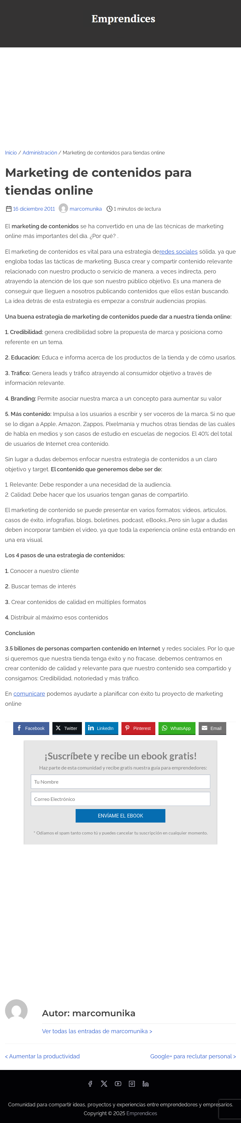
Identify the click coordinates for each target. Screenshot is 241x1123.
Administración (40, 153)
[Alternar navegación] (120, 39)
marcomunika (80, 209)
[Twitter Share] (67, 728)
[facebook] (90, 1086)
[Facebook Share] (31, 728)
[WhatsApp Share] (176, 728)
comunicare (29, 693)
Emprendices (141, 1113)
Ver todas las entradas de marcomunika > (97, 1031)
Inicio (11, 153)
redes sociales (178, 251)
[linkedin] (145, 1086)
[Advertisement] (120, 94)
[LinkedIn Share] (101, 728)
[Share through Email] (212, 728)
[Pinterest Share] (138, 728)
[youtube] (118, 1086)
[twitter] (104, 1086)
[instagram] (132, 1086)
